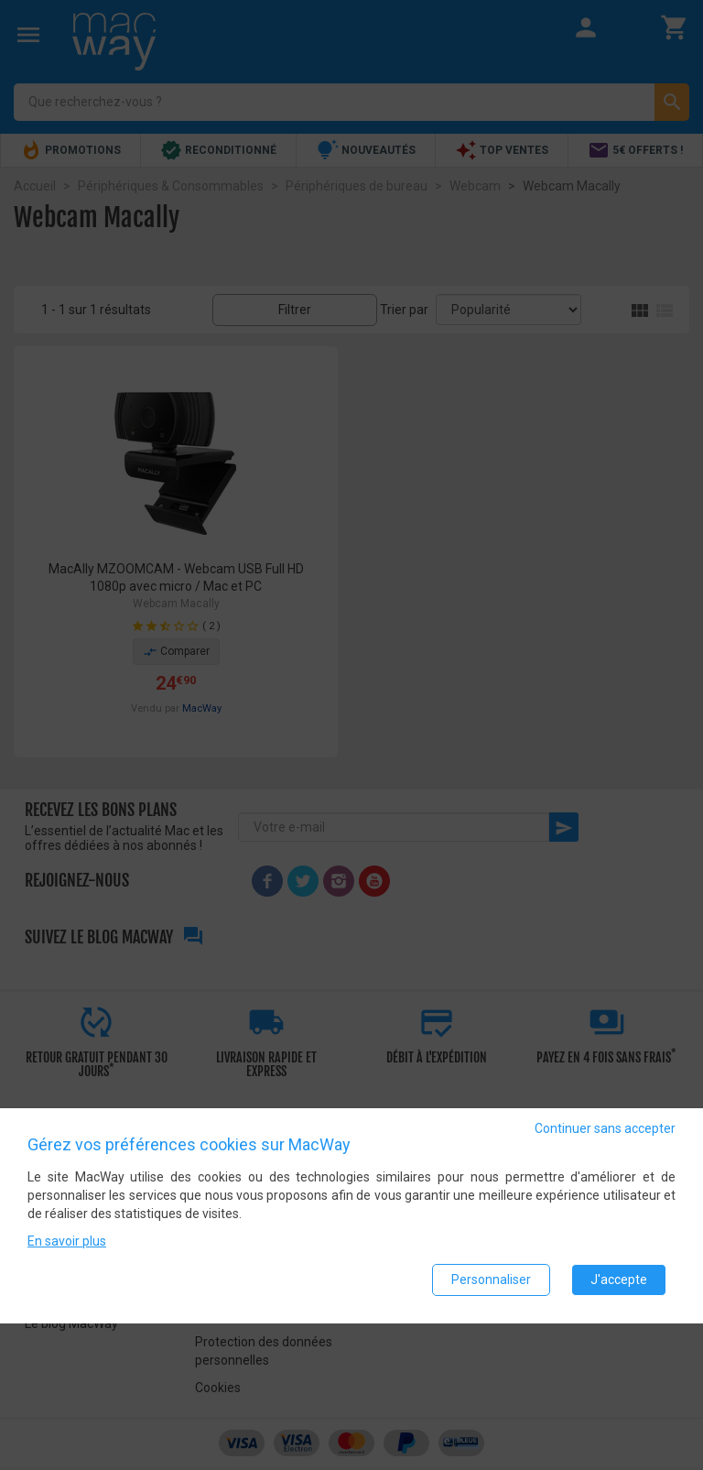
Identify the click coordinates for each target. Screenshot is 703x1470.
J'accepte (618, 1279)
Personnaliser (491, 1279)
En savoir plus (66, 1241)
